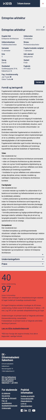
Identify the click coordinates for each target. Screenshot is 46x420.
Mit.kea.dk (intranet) (9, 398)
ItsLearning (6, 396)
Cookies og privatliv (28, 396)
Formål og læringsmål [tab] (22, 88)
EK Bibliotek (6, 393)
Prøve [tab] (22, 264)
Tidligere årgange (23, 3)
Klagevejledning (26, 401)
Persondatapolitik (27, 399)
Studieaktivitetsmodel (9, 406)
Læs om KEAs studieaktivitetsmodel (15, 329)
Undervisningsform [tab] (22, 259)
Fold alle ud (39, 82)
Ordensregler (6, 408)
